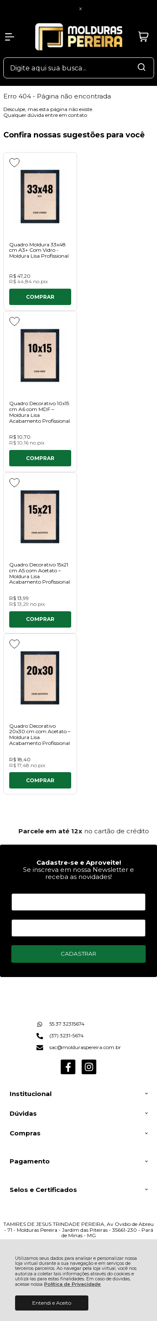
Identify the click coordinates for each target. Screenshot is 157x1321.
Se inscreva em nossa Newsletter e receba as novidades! (78, 873)
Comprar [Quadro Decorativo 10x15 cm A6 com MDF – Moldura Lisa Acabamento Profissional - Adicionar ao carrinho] (40, 458)
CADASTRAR (78, 953)
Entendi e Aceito (51, 1303)
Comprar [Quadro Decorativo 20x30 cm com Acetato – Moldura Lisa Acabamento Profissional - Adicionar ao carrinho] (40, 780)
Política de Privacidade (72, 1284)
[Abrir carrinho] (143, 36)
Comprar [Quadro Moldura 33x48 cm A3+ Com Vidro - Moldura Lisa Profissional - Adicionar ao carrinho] (40, 297)
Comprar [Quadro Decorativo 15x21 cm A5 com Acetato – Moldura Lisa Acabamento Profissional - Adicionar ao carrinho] (40, 619)
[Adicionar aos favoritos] (14, 162)
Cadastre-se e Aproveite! (78, 862)
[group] (78, 831)
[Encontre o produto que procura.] (141, 67)
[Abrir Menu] (9, 36)
